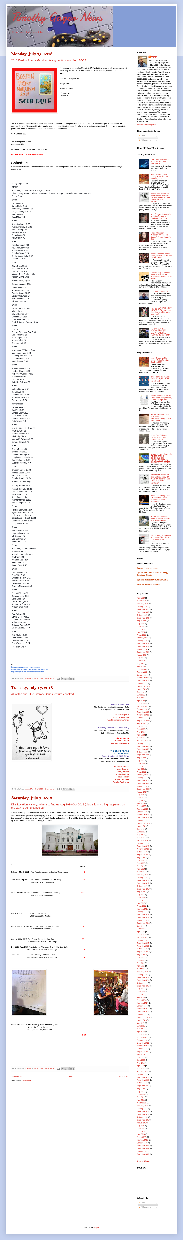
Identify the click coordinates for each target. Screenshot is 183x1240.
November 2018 (143, 849)
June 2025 (141, 626)
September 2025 (143, 618)
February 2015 (142, 972)
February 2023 (142, 706)
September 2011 (143, 1086)
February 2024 (142, 672)
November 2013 (143, 1012)
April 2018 (141, 869)
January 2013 (142, 1040)
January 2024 (142, 675)
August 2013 (142, 1020)
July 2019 (140, 829)
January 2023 (142, 709)
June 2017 (141, 897)
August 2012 (142, 1054)
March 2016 (141, 935)
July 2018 (140, 860)
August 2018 (142, 858)
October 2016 (142, 920)
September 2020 (143, 789)
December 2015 (143, 943)
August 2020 (142, 792)
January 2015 (142, 975)
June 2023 (141, 695)
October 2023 (142, 684)
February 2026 (142, 604)
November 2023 (143, 681)
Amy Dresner (123, 769)
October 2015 (142, 949)
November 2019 (143, 818)
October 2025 (142, 615)
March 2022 (141, 738)
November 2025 (143, 612)
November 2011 (143, 1080)
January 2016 (142, 940)
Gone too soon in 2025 (159, 291)
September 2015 (143, 952)
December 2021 (143, 746)
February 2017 (142, 909)
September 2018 (143, 855)
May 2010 (141, 1131)
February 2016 (142, 937)
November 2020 (143, 783)
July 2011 (140, 1092)
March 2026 (141, 601)
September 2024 (143, 652)
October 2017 (142, 886)
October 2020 (142, 786)
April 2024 (141, 666)
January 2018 (142, 877)
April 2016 (141, 932)
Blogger (96, 1228)
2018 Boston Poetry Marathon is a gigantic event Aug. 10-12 (48, 60)
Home (70, 1076)
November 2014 (143, 980)
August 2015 (142, 955)
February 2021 (142, 775)
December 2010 (143, 1111)
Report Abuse (143, 1161)
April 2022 (141, 735)
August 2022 (142, 723)
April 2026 (141, 598)
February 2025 (142, 638)
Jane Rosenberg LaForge (118, 720)
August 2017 (142, 892)
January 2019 (142, 843)
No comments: (50, 678)
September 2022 (143, 721)
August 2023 (142, 689)
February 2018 (142, 875)
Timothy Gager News (56, 17)
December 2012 (143, 1043)
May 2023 (141, 698)
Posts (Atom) (26, 1080)
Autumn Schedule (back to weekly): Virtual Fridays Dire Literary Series (161, 256)
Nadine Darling (122, 774)
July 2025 (140, 624)
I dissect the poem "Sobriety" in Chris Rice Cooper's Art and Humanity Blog (161, 236)
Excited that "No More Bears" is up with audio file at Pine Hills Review (160, 519)
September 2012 (143, 1052)
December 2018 (143, 846)
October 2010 (142, 1117)
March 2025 (141, 635)
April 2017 (141, 903)
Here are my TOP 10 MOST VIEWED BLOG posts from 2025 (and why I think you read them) (161, 311)
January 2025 (142, 641)
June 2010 (141, 1129)
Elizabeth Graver (121, 766)
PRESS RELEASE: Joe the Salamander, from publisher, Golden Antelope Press (161, 398)
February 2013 (142, 1037)
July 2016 (140, 926)
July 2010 (140, 1126)
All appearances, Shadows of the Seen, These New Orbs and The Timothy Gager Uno (161, 538)
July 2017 (140, 895)
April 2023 (141, 701)
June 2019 (141, 832)
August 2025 (142, 621)
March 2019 (141, 838)
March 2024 (141, 669)
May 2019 (141, 835)
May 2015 (141, 963)
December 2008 (143, 1154)
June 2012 (141, 1060)
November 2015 (143, 946)
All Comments (145, 140)
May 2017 (141, 900)
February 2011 (142, 1106)
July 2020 (140, 795)
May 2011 (141, 1097)
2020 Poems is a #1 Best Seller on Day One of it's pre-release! (160, 379)
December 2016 (143, 915)
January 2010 (142, 1143)
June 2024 (141, 661)
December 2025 (143, 609)
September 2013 (143, 1017)
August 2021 (142, 758)
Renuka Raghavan (121, 782)
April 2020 (141, 803)
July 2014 (140, 989)
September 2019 (143, 823)
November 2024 (143, 646)
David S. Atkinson (121, 717)
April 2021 (141, 769)
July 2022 (140, 726)
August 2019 (142, 826)
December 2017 (143, 880)
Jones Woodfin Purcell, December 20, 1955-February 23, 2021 (159, 437)
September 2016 (143, 923)
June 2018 (141, 863)
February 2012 (142, 1072)
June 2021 (141, 763)
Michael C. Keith (121, 741)
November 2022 (143, 715)
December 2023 (143, 678)
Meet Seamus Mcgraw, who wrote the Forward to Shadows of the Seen (161, 216)
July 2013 (140, 1023)
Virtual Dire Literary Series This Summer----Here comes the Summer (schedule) (160, 499)
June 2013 (141, 1026)
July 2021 (140, 761)
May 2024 (141, 664)
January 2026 (142, 606)
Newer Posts (16, 1076)
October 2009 (142, 1151)
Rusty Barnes (123, 772)
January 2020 (142, 812)
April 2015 (141, 966)
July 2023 (140, 692)
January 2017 (142, 912)
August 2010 (142, 1123)
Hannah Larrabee (121, 779)
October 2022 (142, 718)
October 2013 (142, 1014)
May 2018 (141, 866)
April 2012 (141, 1066)
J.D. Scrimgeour (122, 715)
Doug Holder (123, 777)
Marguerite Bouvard (120, 743)
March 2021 (141, 772)
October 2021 (142, 752)
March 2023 (141, 703)
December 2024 (143, 644)
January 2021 (142, 778)
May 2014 (141, 994)
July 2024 (140, 658)
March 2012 (141, 1069)
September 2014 (143, 986)
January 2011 (142, 1109)
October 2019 (142, 820)
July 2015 (140, 957)
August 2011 (142, 1089)
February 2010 (142, 1140)
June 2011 (141, 1094)
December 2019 (143, 815)
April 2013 (141, 1032)
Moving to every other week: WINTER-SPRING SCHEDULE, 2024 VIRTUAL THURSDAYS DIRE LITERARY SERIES (161, 458)
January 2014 (142, 1006)
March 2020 (141, 806)
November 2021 (143, 749)
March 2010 (141, 1137)
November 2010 (143, 1114)
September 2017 (143, 889)
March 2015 (141, 969)
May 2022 (141, 732)
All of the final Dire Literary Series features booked (42, 694)
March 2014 (141, 1000)
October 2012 (142, 1049)
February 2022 (142, 741)
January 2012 (142, 1074)
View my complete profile (146, 125)
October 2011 (142, 1083)
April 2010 (141, 1134)
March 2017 (141, 906)
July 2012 (140, 1057)
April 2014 (141, 997)
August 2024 (142, 655)
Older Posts (123, 1076)
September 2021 (143, 755)
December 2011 (143, 1077)
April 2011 (141, 1100)
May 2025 (141, 629)
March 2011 (141, 1103)
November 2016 (143, 917)
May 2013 (141, 1029)
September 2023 (143, 686)
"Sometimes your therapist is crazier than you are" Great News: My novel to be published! (161, 276)
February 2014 (142, 1003)
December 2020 (143, 781)
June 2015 (141, 960)
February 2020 (142, 809)
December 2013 (143, 1009)
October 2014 (142, 983)
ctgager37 (155, 57)
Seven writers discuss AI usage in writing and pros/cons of (160, 162)
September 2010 (143, 1120)
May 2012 (141, 1063)
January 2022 (142, 743)
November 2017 (143, 883)
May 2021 (141, 766)
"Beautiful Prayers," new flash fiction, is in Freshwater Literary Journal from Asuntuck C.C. (161, 418)
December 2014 (143, 977)
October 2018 (142, 852)
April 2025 (141, 632)
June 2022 (141, 729)
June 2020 (141, 798)
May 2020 (141, 801)
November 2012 (143, 1046)
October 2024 (142, 649)
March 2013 (141, 1034)
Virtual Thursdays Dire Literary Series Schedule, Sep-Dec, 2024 (160, 177)
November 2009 (143, 1148)
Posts (142, 136)
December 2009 (143, 1146)
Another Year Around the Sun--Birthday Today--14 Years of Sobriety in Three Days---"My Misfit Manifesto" (160, 197)
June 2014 (141, 992)
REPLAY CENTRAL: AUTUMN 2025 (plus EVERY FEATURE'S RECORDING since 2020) (160, 332)
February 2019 (142, 840)
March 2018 (141, 872)
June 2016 (141, 929)
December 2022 (143, 712)
